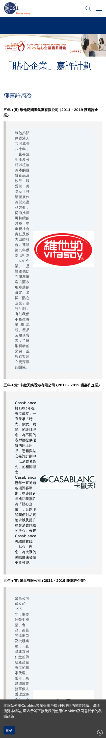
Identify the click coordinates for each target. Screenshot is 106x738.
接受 (9, 730)
